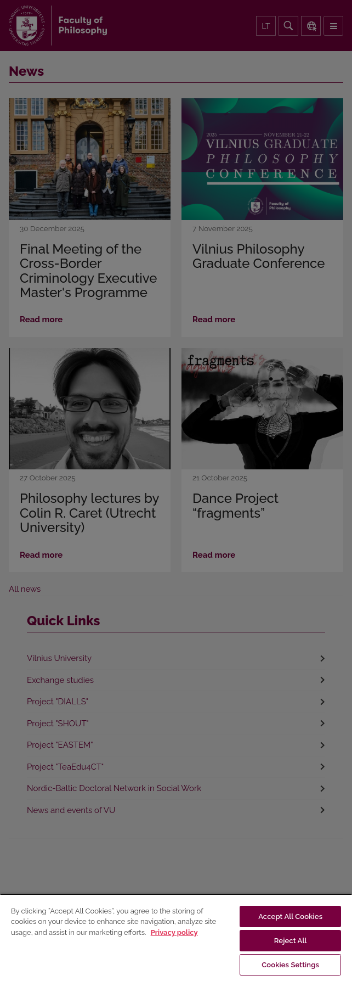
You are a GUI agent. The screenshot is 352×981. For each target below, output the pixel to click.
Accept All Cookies (290, 916)
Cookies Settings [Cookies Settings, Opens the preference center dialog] (290, 965)
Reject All (290, 941)
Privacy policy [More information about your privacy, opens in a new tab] (174, 932)
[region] (176, 937)
